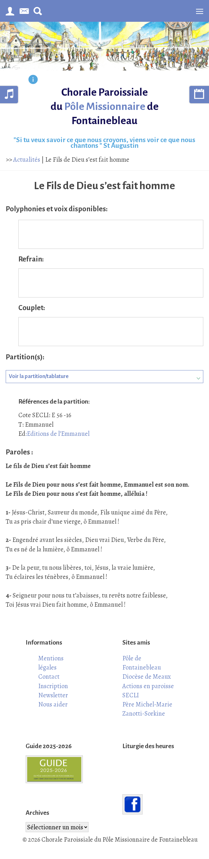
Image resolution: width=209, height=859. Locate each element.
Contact (48, 676)
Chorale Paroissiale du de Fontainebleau (105, 106)
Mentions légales (51, 663)
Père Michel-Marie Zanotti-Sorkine (147, 709)
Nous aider (53, 704)
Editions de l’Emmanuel (58, 433)
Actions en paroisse (148, 686)
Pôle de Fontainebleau (141, 663)
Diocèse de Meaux (146, 676)
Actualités (26, 159)
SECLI (130, 695)
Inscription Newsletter (53, 691)
